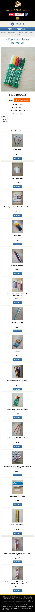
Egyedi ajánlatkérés (24, 598)
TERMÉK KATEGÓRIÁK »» (17, 29)
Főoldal (4, 33)
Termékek (11, 33)
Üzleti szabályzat (9, 598)
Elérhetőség (28, 597)
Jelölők (17, 34)
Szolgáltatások (16, 597)
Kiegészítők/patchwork (25, 33)
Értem (31, 601)
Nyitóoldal (6, 597)
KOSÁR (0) (20, 24)
